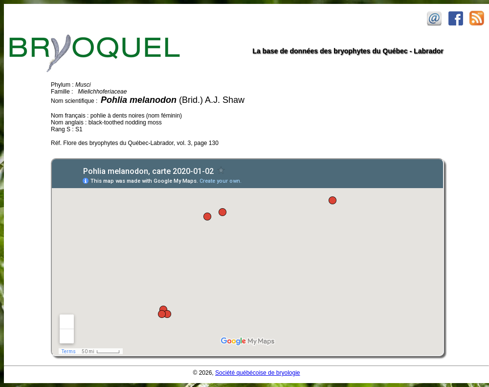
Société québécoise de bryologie (257, 372)
